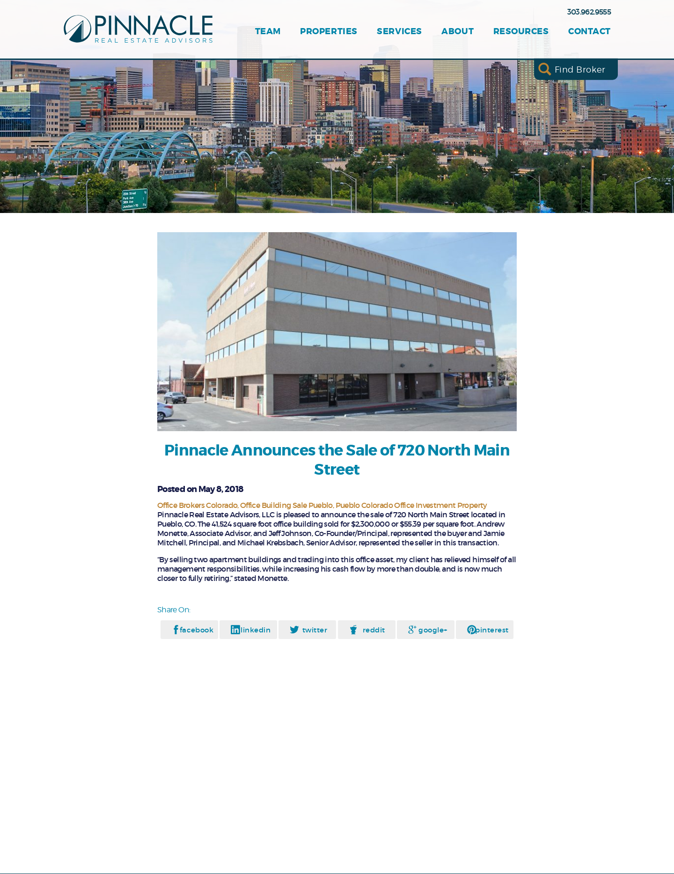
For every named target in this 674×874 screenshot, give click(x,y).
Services (399, 31)
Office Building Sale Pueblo (286, 505)
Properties (328, 31)
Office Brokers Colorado (197, 505)
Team (268, 31)
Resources (521, 31)
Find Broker (580, 69)
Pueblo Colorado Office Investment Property (411, 505)
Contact (589, 31)
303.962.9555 (589, 11)
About (457, 31)
